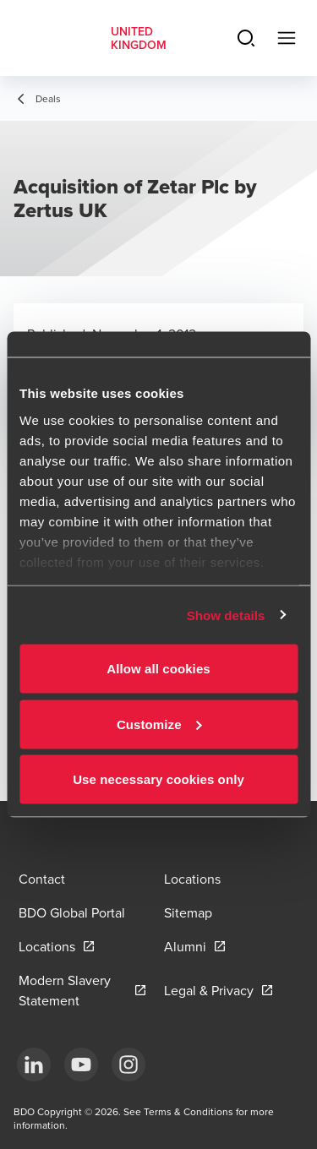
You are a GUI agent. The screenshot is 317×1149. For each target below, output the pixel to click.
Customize (159, 723)
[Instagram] (128, 1064)
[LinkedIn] (34, 1064)
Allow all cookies (158, 669)
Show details (226, 614)
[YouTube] (81, 1064)
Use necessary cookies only (158, 779)
